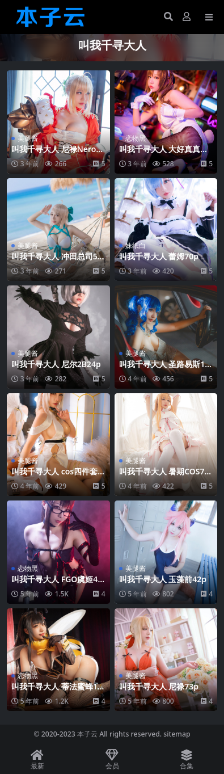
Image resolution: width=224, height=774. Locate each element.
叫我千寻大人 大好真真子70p (164, 154)
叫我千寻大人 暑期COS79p (164, 476)
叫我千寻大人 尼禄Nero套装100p (57, 154)
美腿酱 (28, 138)
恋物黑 (135, 138)
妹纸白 (135, 245)
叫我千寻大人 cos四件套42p (56, 476)
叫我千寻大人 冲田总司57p (56, 261)
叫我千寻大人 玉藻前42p (162, 579)
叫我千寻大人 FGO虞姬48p (56, 584)
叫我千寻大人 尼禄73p (158, 686)
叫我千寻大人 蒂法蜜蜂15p (56, 691)
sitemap (176, 734)
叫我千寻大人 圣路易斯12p (164, 369)
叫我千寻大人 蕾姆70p (158, 256)
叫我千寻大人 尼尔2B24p (56, 364)
